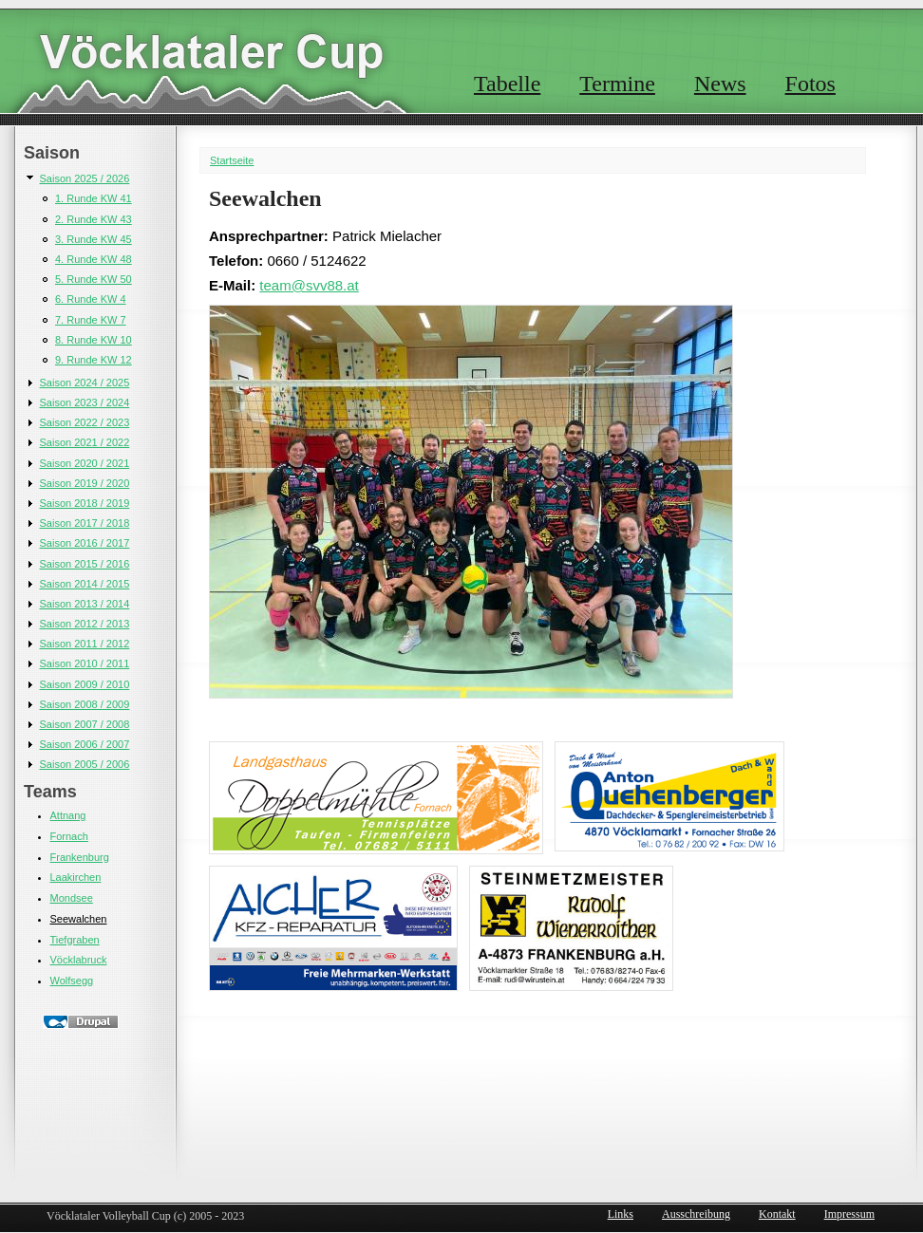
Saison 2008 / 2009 (85, 704)
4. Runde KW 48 (93, 259)
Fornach (69, 836)
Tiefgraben (75, 939)
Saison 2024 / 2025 (85, 382)
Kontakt (777, 1214)
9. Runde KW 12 (93, 359)
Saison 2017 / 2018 (85, 523)
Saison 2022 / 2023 (85, 422)
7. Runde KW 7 (90, 320)
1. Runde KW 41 (93, 198)
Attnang (68, 815)
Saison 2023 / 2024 (85, 402)
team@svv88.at (308, 285)
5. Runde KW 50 (93, 279)
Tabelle (507, 83)
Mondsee (71, 898)
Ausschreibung (696, 1214)
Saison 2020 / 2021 (85, 463)
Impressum (849, 1214)
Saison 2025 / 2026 (85, 178)
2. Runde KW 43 (93, 219)
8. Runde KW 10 (93, 340)
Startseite (232, 160)
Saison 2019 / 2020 (85, 483)
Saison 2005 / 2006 (85, 764)
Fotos (810, 83)
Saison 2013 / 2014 (85, 603)
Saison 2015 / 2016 (85, 564)
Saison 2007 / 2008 (85, 724)
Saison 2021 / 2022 (85, 442)
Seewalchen (78, 919)
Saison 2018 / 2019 (85, 503)
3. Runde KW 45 (93, 239)
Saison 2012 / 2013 (85, 623)
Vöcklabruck (78, 959)
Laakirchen (76, 877)
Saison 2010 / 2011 (85, 663)
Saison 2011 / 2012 (85, 643)
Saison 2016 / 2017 (85, 543)
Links (620, 1214)
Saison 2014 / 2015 (85, 583)
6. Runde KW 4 (90, 299)
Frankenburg (79, 857)
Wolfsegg (72, 980)
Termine (617, 83)
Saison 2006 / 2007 (85, 744)
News (720, 83)
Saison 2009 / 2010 (85, 684)
